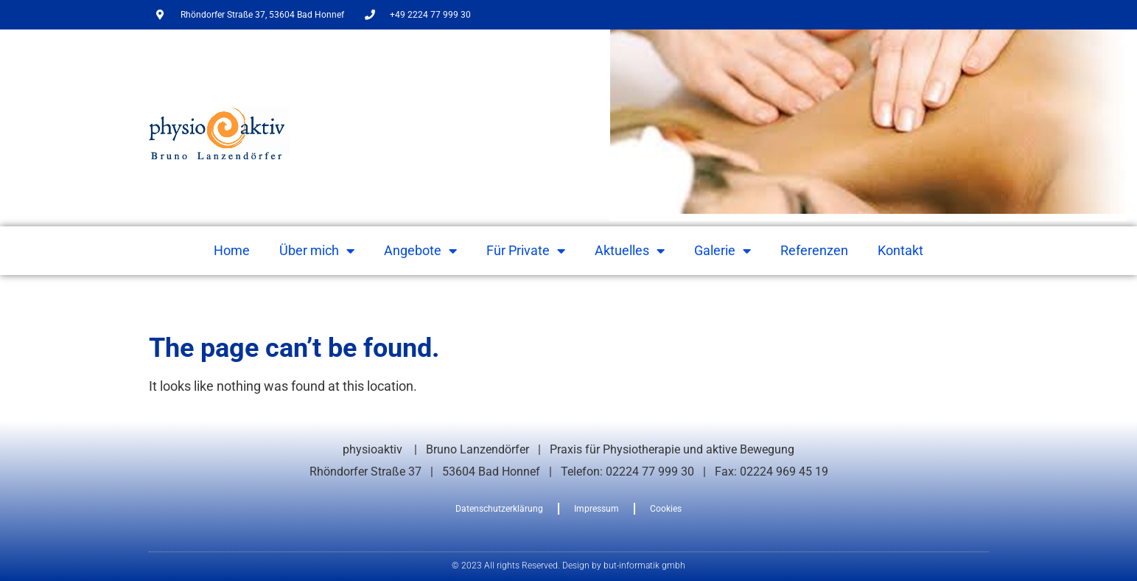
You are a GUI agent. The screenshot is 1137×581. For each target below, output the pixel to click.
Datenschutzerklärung (499, 509)
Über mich (316, 251)
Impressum (596, 509)
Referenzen (814, 250)
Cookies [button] (666, 509)
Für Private (525, 251)
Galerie (722, 251)
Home (232, 250)
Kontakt (900, 250)
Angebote (420, 251)
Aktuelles (630, 251)
